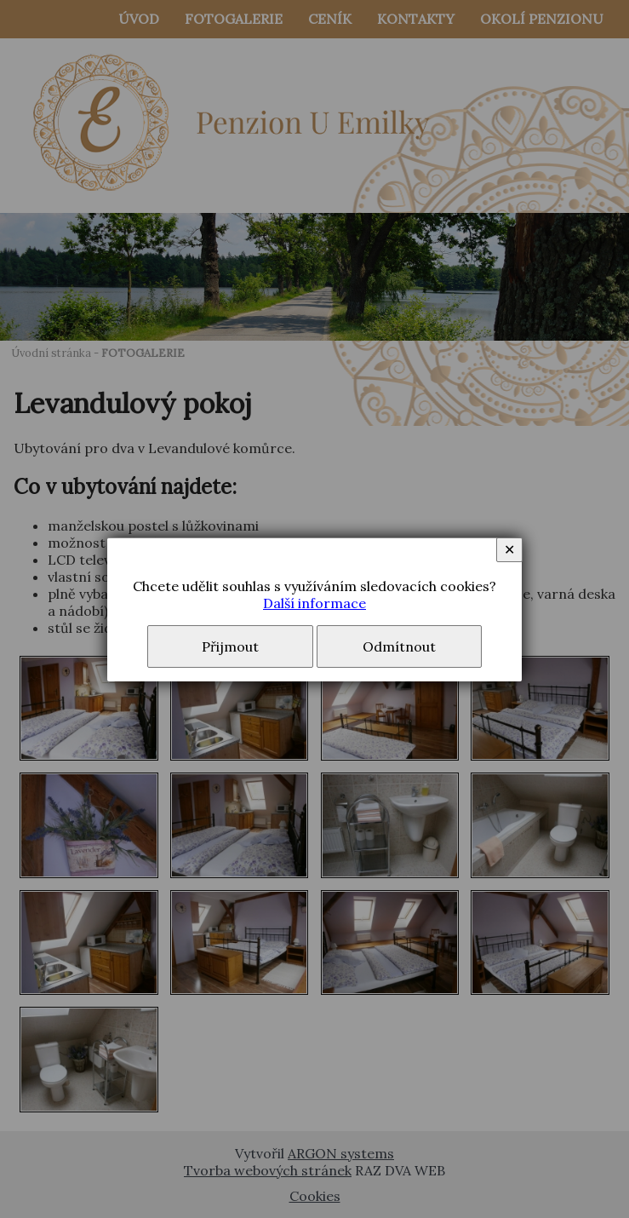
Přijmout (230, 646)
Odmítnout (399, 646)
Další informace (314, 603)
